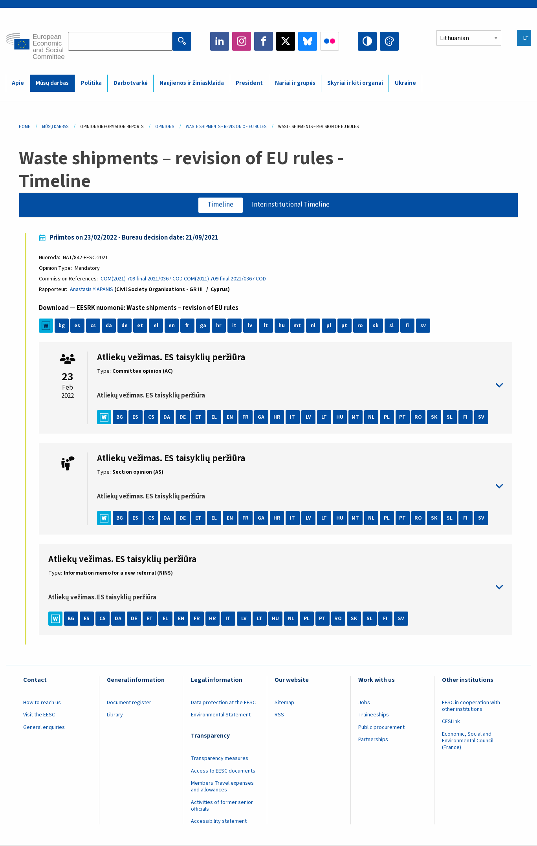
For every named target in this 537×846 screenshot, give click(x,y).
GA (261, 417)
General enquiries (44, 728)
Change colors (389, 41)
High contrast (367, 41)
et (140, 326)
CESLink (451, 722)
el (156, 326)
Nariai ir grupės (295, 83)
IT (292, 417)
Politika (91, 83)
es (78, 326)
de (124, 326)
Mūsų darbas (52, 83)
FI (466, 417)
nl (313, 326)
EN (230, 417)
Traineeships (373, 715)
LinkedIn (219, 41)
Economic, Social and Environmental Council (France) (467, 741)
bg (62, 326)
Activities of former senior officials (222, 806)
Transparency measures (219, 759)
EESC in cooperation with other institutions (471, 706)
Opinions (164, 127)
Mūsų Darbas (55, 127)
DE (183, 417)
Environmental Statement (221, 715)
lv (250, 326)
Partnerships (373, 740)
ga (203, 326)
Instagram (241, 41)
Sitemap (284, 703)
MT (355, 417)
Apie (18, 83)
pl (329, 326)
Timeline (220, 205)
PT (403, 417)
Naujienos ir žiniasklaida (191, 83)
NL (371, 417)
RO (418, 417)
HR (277, 417)
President (249, 83)
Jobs (364, 703)
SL (450, 417)
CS (151, 417)
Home (24, 127)
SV (481, 417)
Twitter (285, 41)
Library (115, 715)
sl (392, 326)
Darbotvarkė (131, 83)
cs (93, 326)
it (235, 326)
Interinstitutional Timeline (291, 205)
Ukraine (405, 83)
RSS (279, 715)
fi (407, 326)
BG (120, 417)
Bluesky (307, 41)
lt (266, 326)
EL (214, 417)
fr (188, 326)
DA (167, 417)
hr (219, 326)
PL (387, 417)
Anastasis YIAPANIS (92, 290)
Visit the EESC (39, 715)
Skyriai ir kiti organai (355, 83)
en (172, 326)
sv (423, 326)
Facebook (263, 41)
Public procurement (381, 728)
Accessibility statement (219, 822)
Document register (129, 703)
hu (282, 326)
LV (309, 417)
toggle (300, 386)
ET (199, 417)
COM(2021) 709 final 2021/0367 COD (142, 279)
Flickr (329, 41)
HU (340, 417)
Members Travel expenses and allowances (222, 787)
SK (434, 417)
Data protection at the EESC (223, 703)
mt (297, 326)
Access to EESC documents (223, 771)
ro (360, 326)
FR (246, 417)
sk (376, 326)
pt (345, 326)
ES (136, 417)
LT (324, 417)
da (109, 326)
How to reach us (42, 703)
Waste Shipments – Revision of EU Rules (226, 127)
